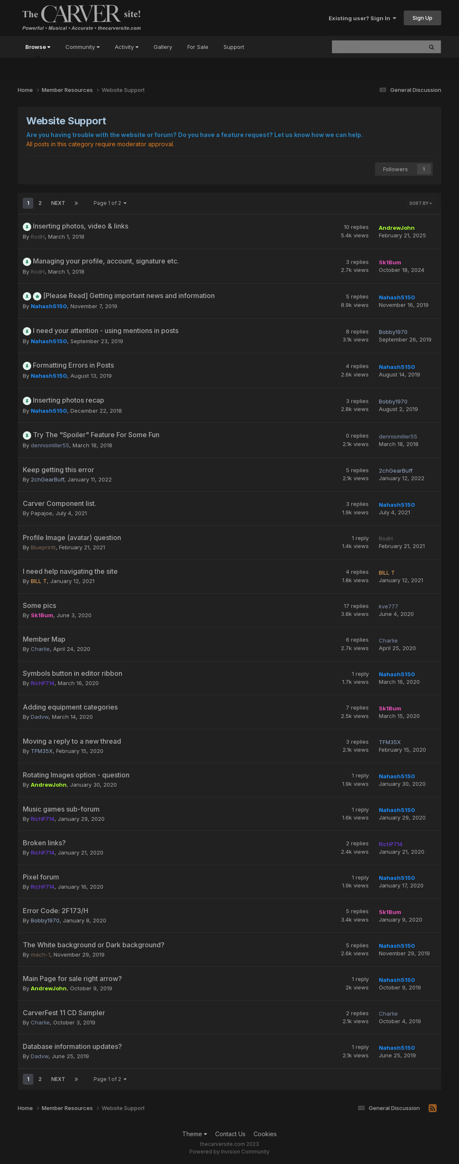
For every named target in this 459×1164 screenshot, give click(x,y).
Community (82, 46)
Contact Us (230, 1133)
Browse (37, 50)
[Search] (369, 46)
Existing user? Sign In (362, 18)
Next (58, 203)
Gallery (163, 46)
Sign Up (422, 17)
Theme (194, 1133)
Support (234, 46)
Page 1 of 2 (110, 203)
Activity (126, 46)
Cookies (265, 1133)
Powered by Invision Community (229, 1151)
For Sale (197, 46)
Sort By (420, 203)
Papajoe (41, 513)
